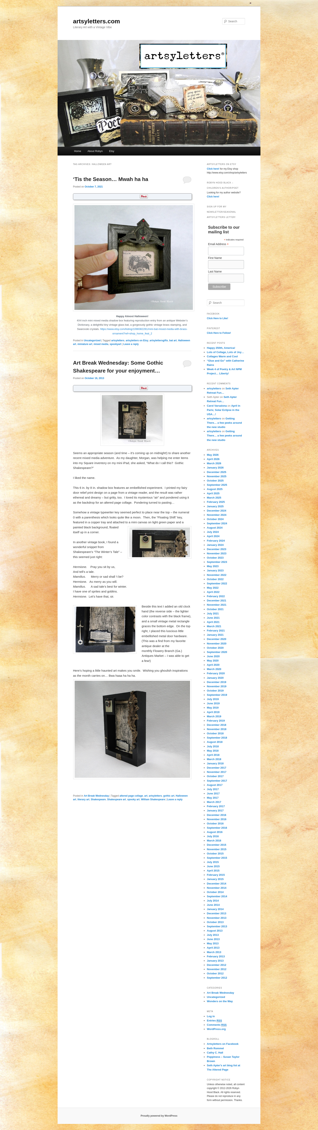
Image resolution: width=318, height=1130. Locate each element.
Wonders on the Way (220, 1001)
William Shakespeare (153, 799)
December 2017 (216, 767)
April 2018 (213, 754)
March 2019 (214, 716)
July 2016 (213, 836)
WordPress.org (216, 1029)
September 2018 (217, 737)
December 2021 (216, 600)
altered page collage (131, 795)
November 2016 (216, 819)
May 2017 (213, 797)
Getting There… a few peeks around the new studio (224, 423)
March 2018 (214, 759)
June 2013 (213, 939)
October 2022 (215, 579)
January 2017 (215, 810)
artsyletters (117, 340)
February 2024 (216, 540)
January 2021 (215, 634)
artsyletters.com (96, 21)
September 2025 (217, 484)
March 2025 (214, 497)
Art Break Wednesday (96, 795)
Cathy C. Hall (215, 1052)
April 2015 (213, 870)
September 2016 (217, 827)
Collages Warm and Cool (222, 356)
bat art (173, 340)
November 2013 (216, 917)
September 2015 (217, 857)
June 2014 (213, 904)
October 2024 (215, 519)
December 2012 (216, 964)
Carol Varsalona (217, 405)
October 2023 (215, 557)
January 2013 (215, 960)
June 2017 (213, 793)
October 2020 (215, 647)
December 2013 (216, 913)
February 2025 (216, 501)
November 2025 (216, 476)
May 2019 (213, 707)
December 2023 (216, 549)
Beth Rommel (215, 1048)
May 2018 (213, 750)
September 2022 (217, 583)
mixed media (100, 344)
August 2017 (214, 784)
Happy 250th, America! (221, 347)
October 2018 (215, 733)
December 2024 (216, 510)
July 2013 (213, 934)
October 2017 (215, 776)
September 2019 (217, 694)
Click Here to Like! (217, 318)
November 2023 (216, 553)
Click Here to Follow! (219, 333)
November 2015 (216, 849)
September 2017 (217, 780)
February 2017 (216, 806)
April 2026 (213, 459)
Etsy (111, 151)
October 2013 (215, 922)
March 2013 (214, 952)
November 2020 (216, 643)
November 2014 (216, 887)
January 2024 (215, 544)
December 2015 (216, 844)
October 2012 (215, 973)
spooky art (133, 799)
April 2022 (213, 592)
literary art (83, 799)
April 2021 (213, 622)
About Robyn (95, 151)
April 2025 (213, 493)
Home (77, 151)
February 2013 (216, 956)
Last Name (215, 271)
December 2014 (216, 883)
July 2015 (213, 862)
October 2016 (215, 823)
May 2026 (213, 454)
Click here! (213, 168)
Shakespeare (98, 799)
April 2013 (213, 947)
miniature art (84, 344)
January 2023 (215, 570)
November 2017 (216, 771)
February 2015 (216, 874)
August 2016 (214, 832)
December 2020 (216, 639)
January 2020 (215, 677)
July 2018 (213, 746)
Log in (211, 1016)
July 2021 (213, 613)
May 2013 (213, 943)
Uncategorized (92, 340)
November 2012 (216, 969)
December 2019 (216, 682)
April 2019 (213, 712)
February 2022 (216, 596)
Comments (217, 1025)
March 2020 (214, 669)
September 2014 (217, 896)
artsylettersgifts (159, 340)
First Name (215, 258)
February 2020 (216, 673)
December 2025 (216, 472)
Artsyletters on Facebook (222, 1043)
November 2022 (216, 574)
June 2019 (213, 703)
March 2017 (214, 802)
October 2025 (215, 480)
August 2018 (214, 741)
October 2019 (215, 690)
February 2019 (216, 720)
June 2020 (213, 656)
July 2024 (213, 531)
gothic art (168, 795)
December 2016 (216, 815)
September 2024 (217, 523)
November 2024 (216, 514)
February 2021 (216, 630)
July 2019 (213, 699)
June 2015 (213, 866)
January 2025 (215, 506)
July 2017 (213, 789)
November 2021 (216, 604)
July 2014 (213, 900)
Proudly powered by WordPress (159, 1115)
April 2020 (213, 664)
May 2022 (213, 587)
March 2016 (214, 840)
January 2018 (215, 763)
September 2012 (217, 977)
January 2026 (215, 467)
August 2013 (214, 930)
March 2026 (214, 463)
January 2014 (215, 909)
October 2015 (215, 853)
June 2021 (213, 617)
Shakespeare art (116, 799)
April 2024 (213, 536)
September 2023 (217, 561)
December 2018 (216, 724)
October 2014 (215, 892)
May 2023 (213, 566)
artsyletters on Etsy (137, 340)
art (145, 795)
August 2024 (214, 527)
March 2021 (214, 626)
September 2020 (217, 652)
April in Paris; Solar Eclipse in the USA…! (223, 410)
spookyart (115, 344)
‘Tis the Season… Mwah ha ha (110, 179)
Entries (214, 1020)
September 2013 (217, 926)
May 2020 (213, 660)
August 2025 (214, 489)
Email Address (218, 244)
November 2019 (216, 686)
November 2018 (216, 729)
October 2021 (215, 609)
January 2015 (215, 879)
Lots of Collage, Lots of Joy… (225, 352)
